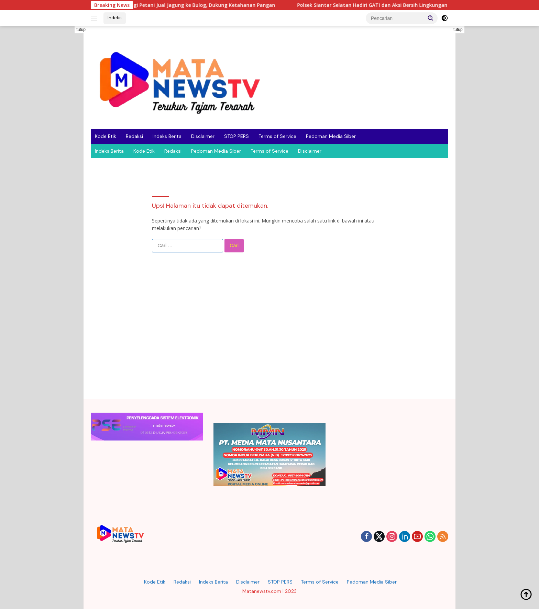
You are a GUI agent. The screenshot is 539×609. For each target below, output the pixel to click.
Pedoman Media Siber (331, 136)
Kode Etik (105, 136)
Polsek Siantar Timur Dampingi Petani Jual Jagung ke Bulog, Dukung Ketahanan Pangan (174, 5)
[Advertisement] (59, 129)
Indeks (115, 18)
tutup (81, 29)
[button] (431, 17)
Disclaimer (202, 136)
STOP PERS (236, 136)
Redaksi (134, 136)
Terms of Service (277, 136)
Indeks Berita (167, 136)
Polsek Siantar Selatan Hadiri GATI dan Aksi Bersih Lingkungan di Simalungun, (396, 5)
